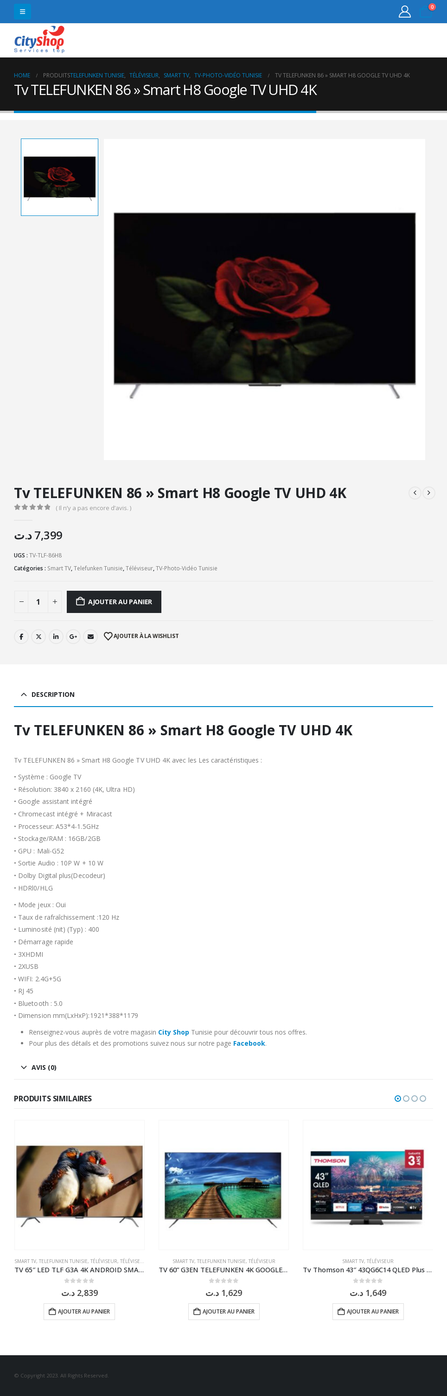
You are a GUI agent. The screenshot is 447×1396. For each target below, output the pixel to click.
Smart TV (59, 568)
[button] (22, 11)
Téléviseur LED (138, 1261)
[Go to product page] (79, 1185)
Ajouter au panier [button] (84, 1311)
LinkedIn (56, 636)
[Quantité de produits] (38, 602)
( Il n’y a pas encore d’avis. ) (93, 508)
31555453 (397, 40)
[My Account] (405, 12)
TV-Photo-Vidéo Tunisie (186, 568)
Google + (73, 636)
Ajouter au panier (120, 601)
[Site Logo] (39, 40)
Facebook (21, 636)
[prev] (415, 492)
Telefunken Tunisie (98, 568)
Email (90, 636)
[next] (428, 492)
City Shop (173, 1032)
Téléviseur (139, 568)
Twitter (38, 636)
